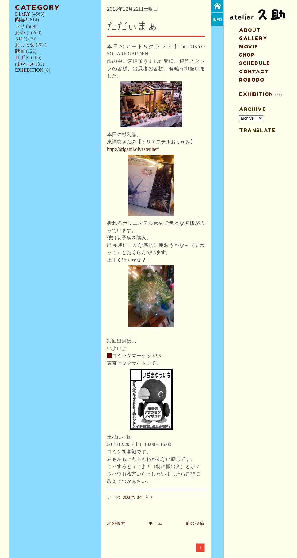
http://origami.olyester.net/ (133, 149)
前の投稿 (195, 523)
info (217, 19)
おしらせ (25, 44)
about (250, 30)
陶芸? (21, 19)
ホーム (156, 523)
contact (254, 71)
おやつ (22, 32)
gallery (253, 38)
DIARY (22, 14)
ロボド (22, 57)
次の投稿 (116, 523)
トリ (20, 26)
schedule (254, 63)
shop (247, 55)
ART (20, 38)
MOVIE (248, 47)
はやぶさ (25, 64)
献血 (20, 51)
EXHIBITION (29, 70)
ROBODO (252, 80)
